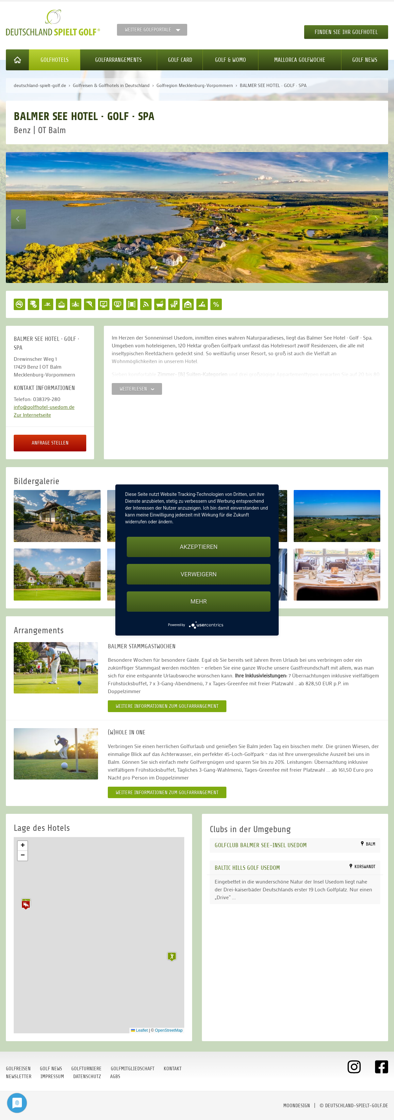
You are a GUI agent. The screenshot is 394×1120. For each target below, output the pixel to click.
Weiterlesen (137, 389)
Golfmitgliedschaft (133, 1069)
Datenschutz (87, 1076)
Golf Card (180, 60)
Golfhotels (55, 60)
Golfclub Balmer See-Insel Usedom (261, 845)
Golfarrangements (118, 60)
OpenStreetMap (169, 1030)
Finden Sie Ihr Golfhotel (346, 32)
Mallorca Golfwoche (299, 60)
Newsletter (18, 1076)
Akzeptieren (198, 546)
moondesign (296, 1106)
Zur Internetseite (32, 414)
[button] (26, 905)
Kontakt (173, 1069)
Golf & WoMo (230, 60)
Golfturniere (86, 1069)
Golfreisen (18, 1069)
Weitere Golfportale (148, 30)
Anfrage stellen (50, 443)
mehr (198, 601)
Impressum (52, 1076)
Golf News (364, 60)
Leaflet (139, 1030)
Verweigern (199, 574)
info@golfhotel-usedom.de (44, 406)
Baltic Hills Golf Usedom (247, 867)
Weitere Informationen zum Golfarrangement (167, 706)
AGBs (115, 1076)
